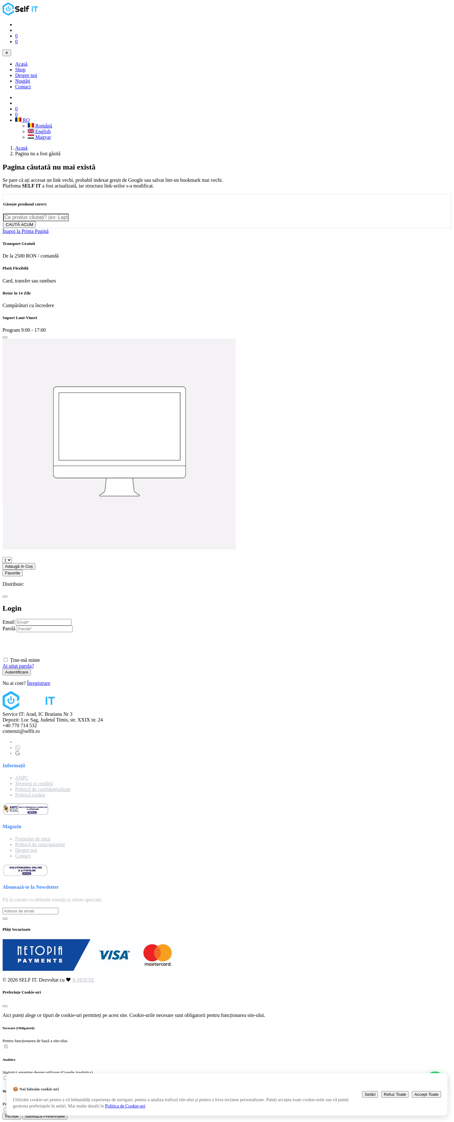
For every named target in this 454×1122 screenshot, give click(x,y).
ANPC (22, 778)
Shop (20, 69)
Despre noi (26, 75)
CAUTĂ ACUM (19, 224)
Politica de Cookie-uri (125, 1105)
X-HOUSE (83, 979)
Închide (12, 1116)
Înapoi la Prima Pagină (26, 231)
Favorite (12, 573)
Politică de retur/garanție (40, 844)
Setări (369, 1094)
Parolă (9, 628)
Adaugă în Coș (19, 566)
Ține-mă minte (25, 660)
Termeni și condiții (34, 783)
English (39, 131)
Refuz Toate (395, 1094)
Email (9, 622)
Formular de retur (33, 838)
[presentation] (50, 644)
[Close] (5, 337)
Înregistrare (38, 683)
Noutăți (22, 81)
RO (22, 120)
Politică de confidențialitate (43, 789)
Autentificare (16, 672)
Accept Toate (426, 1094)
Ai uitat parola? (18, 665)
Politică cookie (30, 795)
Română (40, 125)
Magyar (39, 137)
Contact (23, 86)
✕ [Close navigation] (7, 52)
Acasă (21, 64)
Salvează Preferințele (45, 1116)
